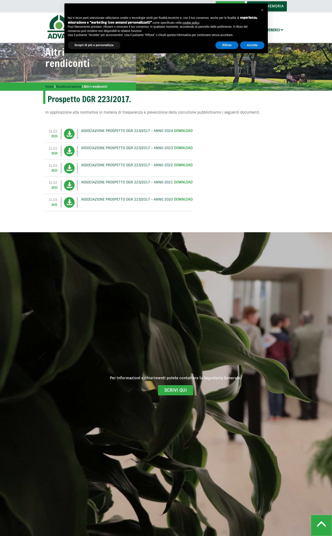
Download (183, 131)
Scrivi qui (175, 390)
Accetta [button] (252, 45)
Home (49, 86)
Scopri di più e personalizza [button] (94, 45)
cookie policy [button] (190, 22)
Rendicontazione (68, 86)
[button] (262, 10)
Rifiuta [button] (227, 45)
